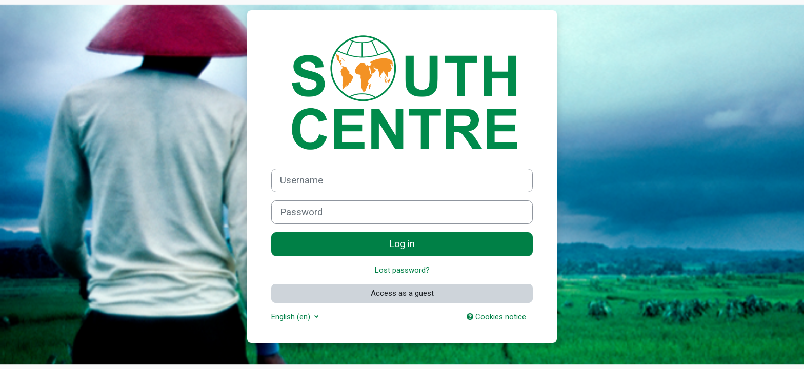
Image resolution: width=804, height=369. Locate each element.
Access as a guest (402, 293)
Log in (402, 244)
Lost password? (402, 270)
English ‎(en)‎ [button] (291, 316)
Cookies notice (496, 316)
